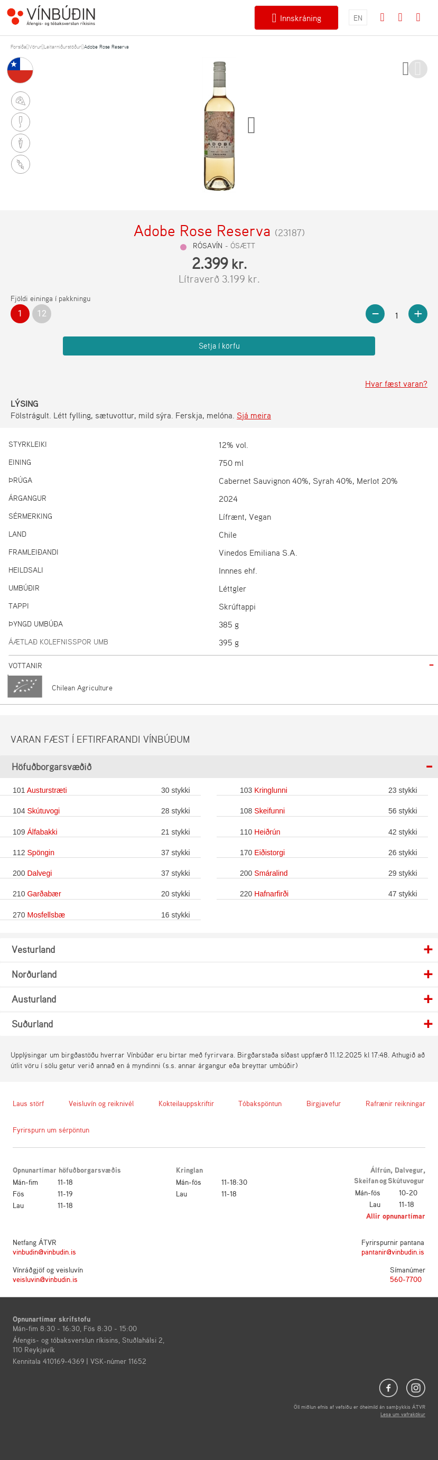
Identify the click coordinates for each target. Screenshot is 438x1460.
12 (41, 313)
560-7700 (406, 1279)
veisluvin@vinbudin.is (45, 1279)
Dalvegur (409, 1169)
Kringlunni (270, 790)
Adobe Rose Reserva (106, 46)
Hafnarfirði (271, 894)
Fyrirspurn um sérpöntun (51, 1129)
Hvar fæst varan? (396, 383)
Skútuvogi (43, 811)
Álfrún (380, 1169)
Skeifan (366, 1180)
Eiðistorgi (269, 852)
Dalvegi (39, 873)
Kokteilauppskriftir (186, 1103)
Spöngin (40, 852)
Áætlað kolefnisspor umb (58, 641)
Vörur (35, 46)
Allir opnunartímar (395, 1215)
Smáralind (270, 873)
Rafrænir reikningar (395, 1103)
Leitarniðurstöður (62, 46)
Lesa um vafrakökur (402, 1414)
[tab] (223, 665)
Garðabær (44, 894)
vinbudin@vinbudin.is (44, 1251)
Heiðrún (267, 832)
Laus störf (28, 1103)
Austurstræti (47, 790)
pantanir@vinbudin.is (392, 1251)
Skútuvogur (406, 1180)
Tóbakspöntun (260, 1103)
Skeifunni (269, 811)
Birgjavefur (323, 1103)
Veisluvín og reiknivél (101, 1103)
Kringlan (189, 1169)
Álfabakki (42, 832)
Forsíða (18, 46)
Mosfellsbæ (46, 915)
